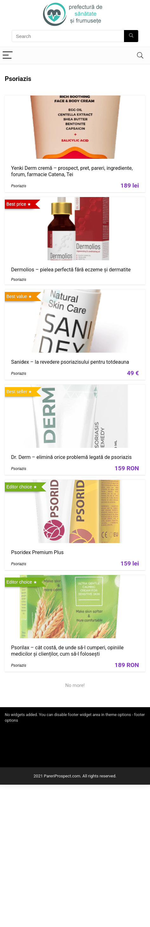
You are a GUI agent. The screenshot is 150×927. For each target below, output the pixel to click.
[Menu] (7, 55)
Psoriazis (18, 186)
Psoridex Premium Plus (37, 552)
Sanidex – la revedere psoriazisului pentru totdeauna (70, 362)
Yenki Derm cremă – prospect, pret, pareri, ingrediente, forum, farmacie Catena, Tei (72, 171)
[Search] (140, 55)
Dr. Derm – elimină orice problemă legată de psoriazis (71, 457)
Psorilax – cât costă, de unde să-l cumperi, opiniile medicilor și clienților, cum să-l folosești (67, 651)
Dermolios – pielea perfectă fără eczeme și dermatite (71, 270)
